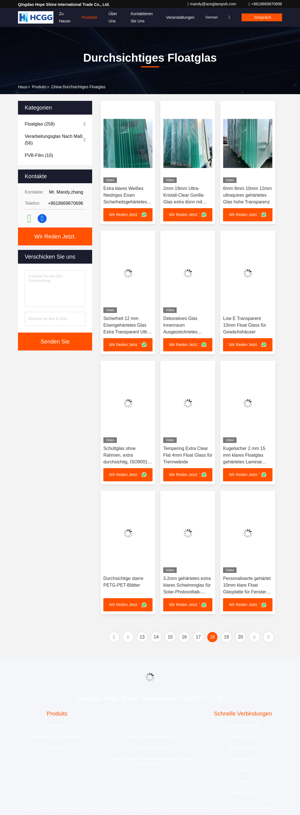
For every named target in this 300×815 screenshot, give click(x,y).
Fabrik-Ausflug (243, 738)
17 (198, 638)
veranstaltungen (177, 17)
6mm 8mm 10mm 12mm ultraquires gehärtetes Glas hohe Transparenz (247, 195)
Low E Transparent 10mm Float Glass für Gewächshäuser (244, 325)
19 (226, 638)
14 (156, 638)
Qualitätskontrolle (243, 749)
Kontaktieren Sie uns (140, 17)
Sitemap (243, 783)
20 (240, 638)
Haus (22, 87)
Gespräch (261, 17)
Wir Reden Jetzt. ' (128, 215)
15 (170, 638)
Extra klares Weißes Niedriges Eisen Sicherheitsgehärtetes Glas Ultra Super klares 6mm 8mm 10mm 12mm (127, 202)
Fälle (243, 771)
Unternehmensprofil (243, 727)
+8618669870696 (265, 4)
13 (142, 638)
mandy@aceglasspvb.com (212, 4)
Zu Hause (64, 17)
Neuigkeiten (243, 760)
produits (39, 87)
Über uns (113, 17)
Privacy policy (243, 794)
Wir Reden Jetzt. (55, 236)
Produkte (89, 17)
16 (184, 638)
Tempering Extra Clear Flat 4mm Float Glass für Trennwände (187, 456)
